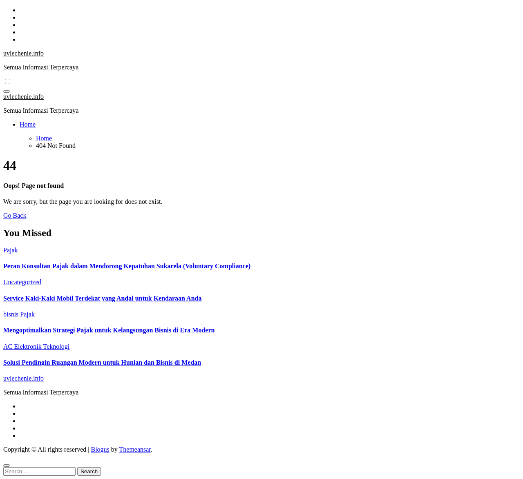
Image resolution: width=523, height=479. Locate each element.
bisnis (11, 314)
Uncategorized (22, 281)
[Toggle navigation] (6, 91)
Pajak (10, 250)
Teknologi (56, 346)
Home (28, 124)
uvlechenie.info (23, 53)
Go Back (14, 215)
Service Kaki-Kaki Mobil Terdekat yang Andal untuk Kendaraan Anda (102, 298)
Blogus (100, 449)
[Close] (6, 465)
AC (8, 346)
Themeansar (135, 449)
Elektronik (28, 346)
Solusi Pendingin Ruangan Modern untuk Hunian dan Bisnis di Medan (102, 362)
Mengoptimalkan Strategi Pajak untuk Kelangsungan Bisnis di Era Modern (109, 330)
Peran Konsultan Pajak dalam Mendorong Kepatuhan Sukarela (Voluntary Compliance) (126, 266)
